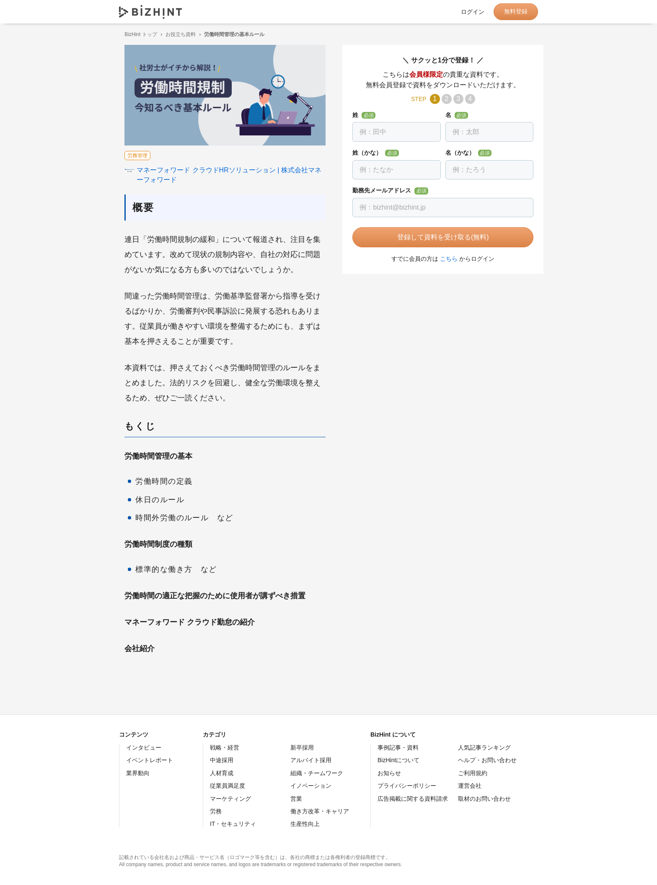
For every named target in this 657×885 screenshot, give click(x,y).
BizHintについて (398, 760)
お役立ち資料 (175, 34)
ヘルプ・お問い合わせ (487, 760)
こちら (443, 258)
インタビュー (143, 747)
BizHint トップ (135, 34)
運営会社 (469, 785)
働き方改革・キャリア (319, 811)
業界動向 (138, 773)
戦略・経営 (224, 747)
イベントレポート (149, 760)
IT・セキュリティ (233, 823)
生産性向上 (305, 823)
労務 (216, 811)
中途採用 (221, 760)
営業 (296, 798)
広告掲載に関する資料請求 (413, 798)
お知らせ (389, 773)
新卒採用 (302, 747)
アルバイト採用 (310, 760)
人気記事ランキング (484, 747)
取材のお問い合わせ (484, 798)
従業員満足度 (227, 785)
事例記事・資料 (398, 747)
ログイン (472, 11)
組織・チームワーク (316, 773)
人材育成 (221, 773)
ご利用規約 (472, 773)
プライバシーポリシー (407, 785)
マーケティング (230, 798)
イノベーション (310, 785)
